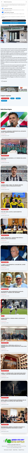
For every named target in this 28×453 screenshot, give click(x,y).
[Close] (26, 2)
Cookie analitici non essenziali (9, 12)
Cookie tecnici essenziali (8, 8)
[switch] (3, 12)
